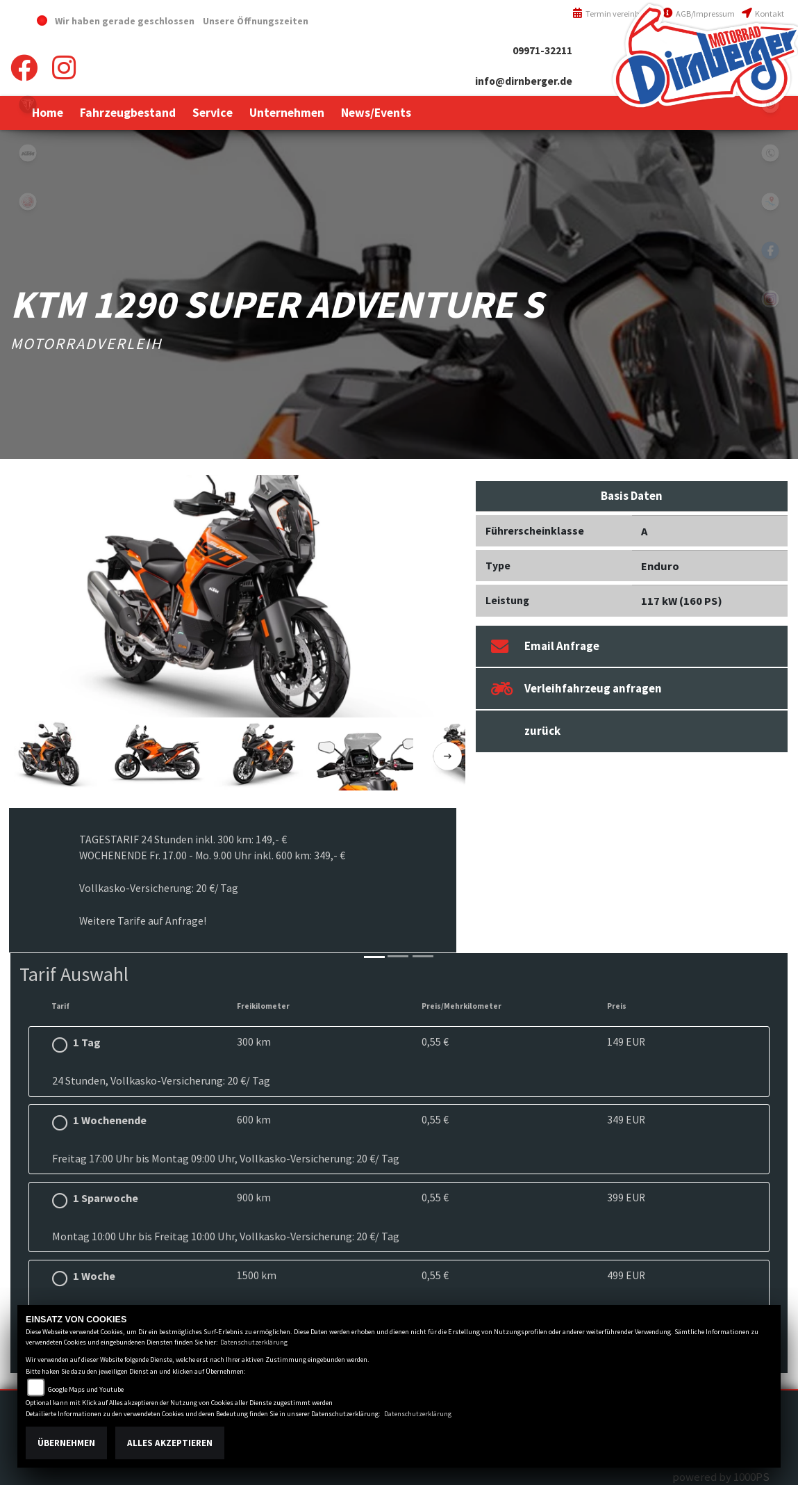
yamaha (28, 201)
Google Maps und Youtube (86, 1389)
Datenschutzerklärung (254, 1342)
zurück (542, 730)
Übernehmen (66, 1443)
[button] (127, 112)
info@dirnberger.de (523, 81)
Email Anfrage (545, 646)
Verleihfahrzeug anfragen (576, 688)
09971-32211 (542, 50)
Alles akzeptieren (170, 1443)
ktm (28, 153)
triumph (28, 104)
